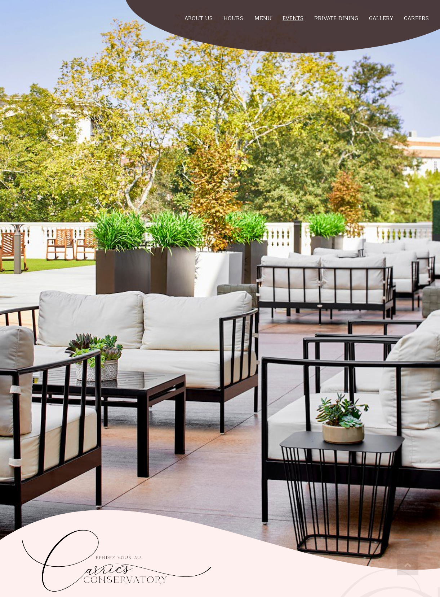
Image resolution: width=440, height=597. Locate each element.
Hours (233, 18)
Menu (263, 18)
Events (293, 18)
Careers (416, 18)
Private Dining (336, 18)
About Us (199, 18)
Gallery (381, 18)
